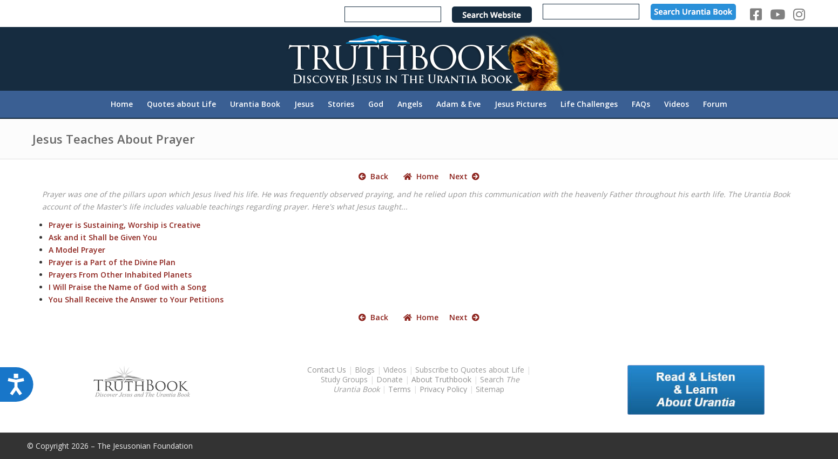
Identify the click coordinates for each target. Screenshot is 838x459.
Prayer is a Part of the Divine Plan (112, 262)
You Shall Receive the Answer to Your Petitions (136, 299)
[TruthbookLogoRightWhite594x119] (419, 58)
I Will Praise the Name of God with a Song (127, 287)
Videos (395, 369)
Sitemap (490, 389)
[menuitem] (122, 104)
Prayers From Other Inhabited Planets (120, 274)
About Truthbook (441, 379)
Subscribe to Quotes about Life (469, 369)
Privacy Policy (443, 389)
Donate (389, 379)
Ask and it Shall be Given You (103, 237)
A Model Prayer (77, 250)
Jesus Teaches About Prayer (113, 139)
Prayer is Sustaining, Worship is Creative (124, 225)
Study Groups (345, 379)
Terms (399, 389)
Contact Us (326, 369)
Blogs (365, 369)
